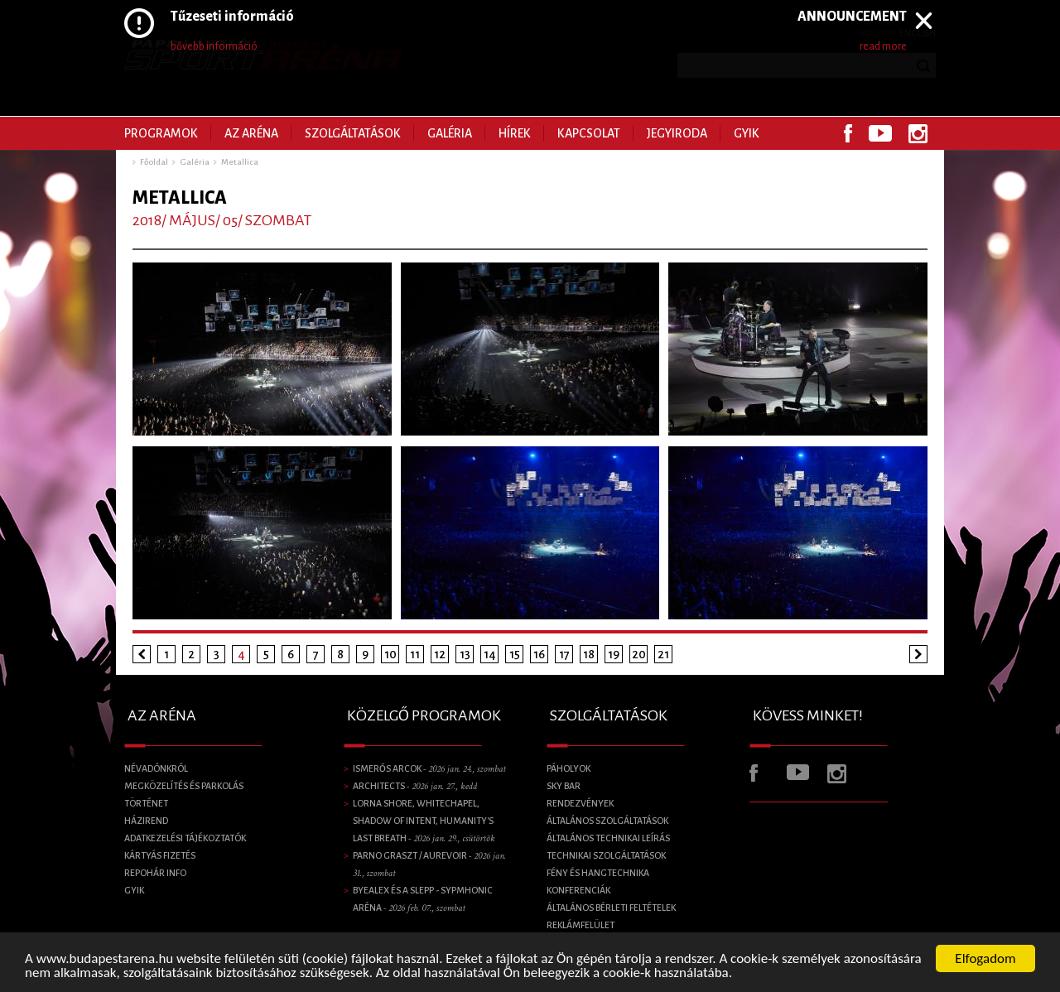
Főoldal (154, 161)
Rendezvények (580, 803)
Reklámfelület (580, 925)
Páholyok (568, 768)
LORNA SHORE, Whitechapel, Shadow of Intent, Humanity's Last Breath (423, 820)
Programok (161, 133)
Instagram (918, 133)
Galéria (449, 133)
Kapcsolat (588, 133)
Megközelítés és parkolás (183, 786)
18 (589, 654)
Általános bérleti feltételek (611, 908)
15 (514, 654)
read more (883, 46)
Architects (415, 786)
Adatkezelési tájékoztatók (185, 838)
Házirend (146, 821)
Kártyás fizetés (159, 855)
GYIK (746, 133)
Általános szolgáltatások (607, 821)
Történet (146, 803)
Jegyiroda (677, 133)
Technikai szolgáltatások (606, 855)
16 (539, 654)
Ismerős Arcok (429, 768)
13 (465, 654)
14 (490, 654)
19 (613, 654)
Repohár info (155, 873)
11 (415, 654)
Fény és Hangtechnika (598, 873)
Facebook (848, 133)
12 (440, 654)
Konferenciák (578, 890)
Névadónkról (156, 768)
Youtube (880, 133)
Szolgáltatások (353, 133)
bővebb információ (214, 46)
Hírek (515, 133)
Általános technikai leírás (608, 838)
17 (564, 654)
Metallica (239, 161)
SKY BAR (564, 786)
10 (390, 654)
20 (639, 654)
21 (663, 654)
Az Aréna (251, 133)
